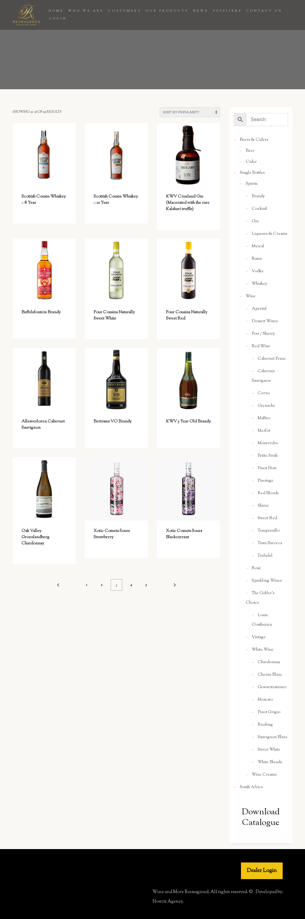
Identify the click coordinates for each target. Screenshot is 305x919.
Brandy (258, 196)
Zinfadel (265, 556)
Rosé (256, 568)
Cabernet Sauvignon (263, 376)
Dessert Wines (265, 321)
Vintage (259, 637)
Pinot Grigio (269, 712)
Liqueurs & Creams (269, 234)
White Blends (270, 762)
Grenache (266, 406)
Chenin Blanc (270, 675)
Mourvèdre (268, 443)
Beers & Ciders (254, 140)
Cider (251, 162)
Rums (257, 259)
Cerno (264, 393)
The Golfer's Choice (260, 598)
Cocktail (259, 209)
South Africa (251, 787)
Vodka (257, 271)
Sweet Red (267, 518)
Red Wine (261, 346)
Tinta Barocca (270, 543)
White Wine (262, 650)
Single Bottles (252, 173)
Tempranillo (269, 531)
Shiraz (263, 506)
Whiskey (259, 284)
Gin (255, 221)
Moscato (265, 700)
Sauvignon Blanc (273, 737)
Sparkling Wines (266, 581)
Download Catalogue (261, 817)
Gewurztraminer (272, 687)
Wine (251, 296)
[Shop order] (190, 112)
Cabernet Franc (272, 359)
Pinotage (265, 481)
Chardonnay (269, 662)
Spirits (251, 184)
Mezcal (258, 246)
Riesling (265, 725)
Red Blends (268, 493)
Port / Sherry (263, 334)
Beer (250, 151)
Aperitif (259, 309)
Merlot (264, 431)
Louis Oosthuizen (262, 620)
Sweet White (269, 750)
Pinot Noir (267, 468)
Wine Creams (264, 775)
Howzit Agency (167, 901)
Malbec (264, 418)
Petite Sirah (268, 456)
